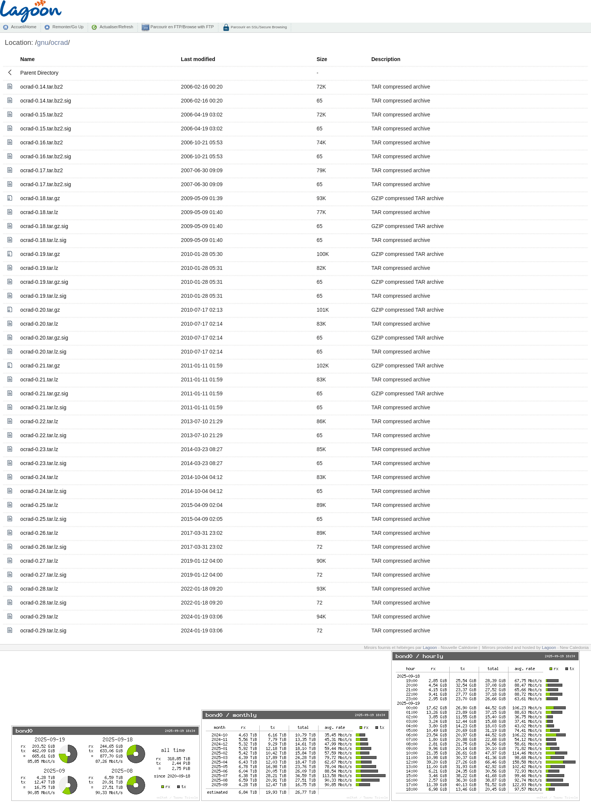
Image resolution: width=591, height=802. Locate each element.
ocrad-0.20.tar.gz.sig (44, 338)
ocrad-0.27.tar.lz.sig (43, 575)
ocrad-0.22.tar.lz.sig (43, 435)
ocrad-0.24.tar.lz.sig (43, 491)
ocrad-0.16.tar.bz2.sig (45, 156)
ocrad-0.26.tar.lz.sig (43, 547)
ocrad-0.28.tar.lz (39, 589)
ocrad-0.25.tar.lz (39, 505)
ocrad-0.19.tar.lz (39, 268)
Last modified (198, 59)
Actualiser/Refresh (116, 26)
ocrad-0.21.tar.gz (40, 366)
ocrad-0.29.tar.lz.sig (43, 631)
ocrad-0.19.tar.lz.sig (43, 296)
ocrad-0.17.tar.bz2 (41, 170)
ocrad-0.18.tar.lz (39, 212)
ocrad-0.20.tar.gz (40, 310)
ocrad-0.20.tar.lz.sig (43, 352)
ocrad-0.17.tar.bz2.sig (45, 184)
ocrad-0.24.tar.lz (39, 477)
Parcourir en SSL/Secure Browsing (258, 27)
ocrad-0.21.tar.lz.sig (43, 407)
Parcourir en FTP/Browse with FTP (181, 26)
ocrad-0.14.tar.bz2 (41, 87)
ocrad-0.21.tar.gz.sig (44, 393)
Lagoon (430, 647)
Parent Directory (39, 73)
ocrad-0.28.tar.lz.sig (43, 603)
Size (322, 59)
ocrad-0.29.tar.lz (39, 617)
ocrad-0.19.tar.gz (40, 254)
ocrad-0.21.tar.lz (39, 380)
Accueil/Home (23, 26)
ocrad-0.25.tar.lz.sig (43, 519)
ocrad (59, 42)
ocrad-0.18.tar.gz (40, 198)
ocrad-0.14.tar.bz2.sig (45, 101)
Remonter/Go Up (67, 26)
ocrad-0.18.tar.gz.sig (44, 226)
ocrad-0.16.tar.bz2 (41, 142)
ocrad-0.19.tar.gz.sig (44, 282)
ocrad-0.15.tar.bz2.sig (45, 129)
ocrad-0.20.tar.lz (39, 324)
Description (385, 59)
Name (27, 59)
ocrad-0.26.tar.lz (39, 533)
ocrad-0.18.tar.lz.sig (43, 240)
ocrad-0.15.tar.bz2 (41, 115)
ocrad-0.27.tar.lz (39, 561)
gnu (43, 42)
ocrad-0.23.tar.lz (39, 449)
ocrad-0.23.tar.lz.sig (43, 463)
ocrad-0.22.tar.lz (39, 421)
